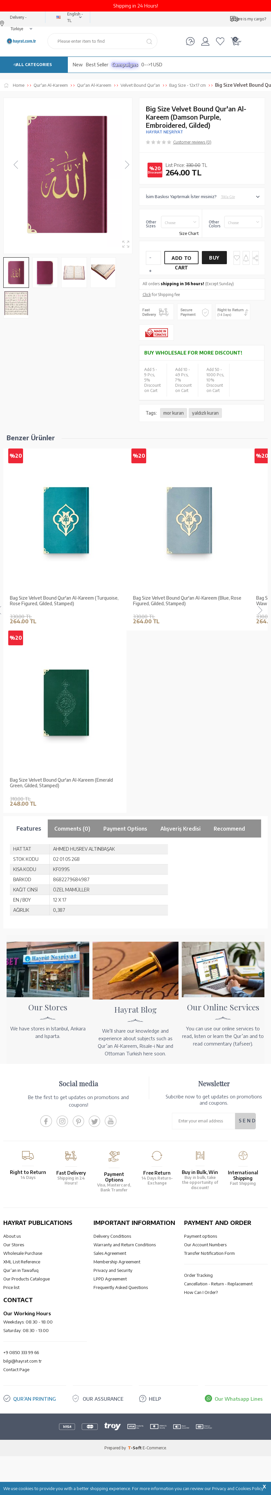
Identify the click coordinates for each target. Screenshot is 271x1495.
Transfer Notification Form (209, 1253)
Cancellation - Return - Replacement (218, 1283)
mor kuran (173, 413)
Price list (11, 1287)
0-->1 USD (151, 64)
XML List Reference (21, 1261)
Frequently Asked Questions (121, 1287)
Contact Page (16, 1369)
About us (12, 1236)
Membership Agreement (117, 1261)
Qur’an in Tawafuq (21, 1270)
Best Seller (97, 64)
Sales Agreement (110, 1253)
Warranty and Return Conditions (125, 1244)
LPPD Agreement (110, 1278)
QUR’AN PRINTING (34, 1399)
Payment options (200, 1236)
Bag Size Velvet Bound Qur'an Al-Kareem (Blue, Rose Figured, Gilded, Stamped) (187, 600)
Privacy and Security (113, 1270)
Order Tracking (198, 1275)
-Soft (135, 1447)
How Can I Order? (201, 1292)
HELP (155, 1399)
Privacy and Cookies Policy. (238, 1488)
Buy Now (214, 259)
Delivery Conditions (112, 1236)
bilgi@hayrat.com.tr (22, 1361)
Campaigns (125, 64)
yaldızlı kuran (205, 413)
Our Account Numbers (205, 1244)
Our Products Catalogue (26, 1278)
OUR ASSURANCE (103, 1399)
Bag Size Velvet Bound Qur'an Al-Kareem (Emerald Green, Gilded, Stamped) (61, 782)
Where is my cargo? (248, 18)
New (78, 64)
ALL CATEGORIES (34, 64)
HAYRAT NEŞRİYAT (164, 131)
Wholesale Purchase (22, 1253)
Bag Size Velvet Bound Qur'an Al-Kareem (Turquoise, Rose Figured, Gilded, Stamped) (64, 600)
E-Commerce (154, 1447)
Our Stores (13, 1244)
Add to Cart (181, 259)
